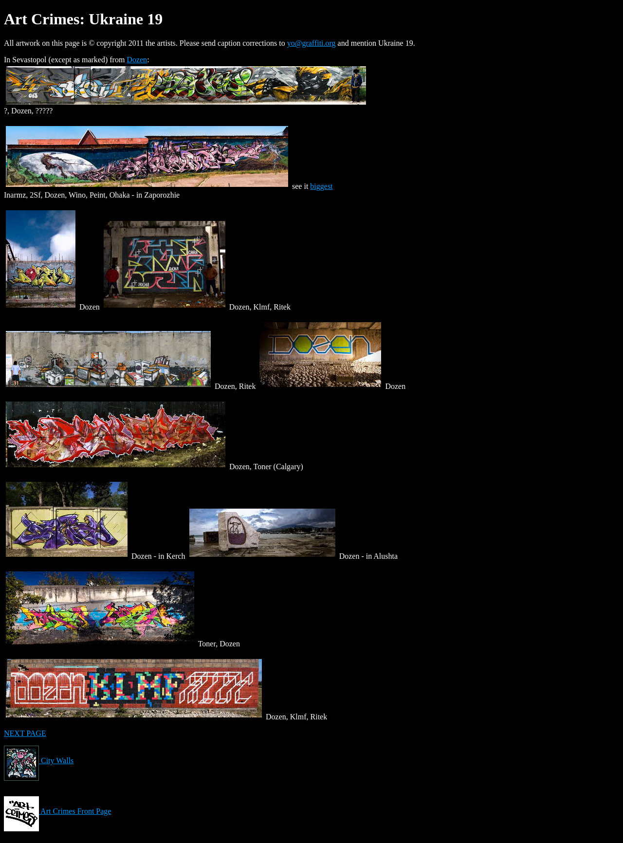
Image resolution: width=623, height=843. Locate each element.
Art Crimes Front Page (57, 811)
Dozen (137, 59)
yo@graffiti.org (311, 43)
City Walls (38, 760)
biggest (321, 186)
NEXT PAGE (25, 733)
